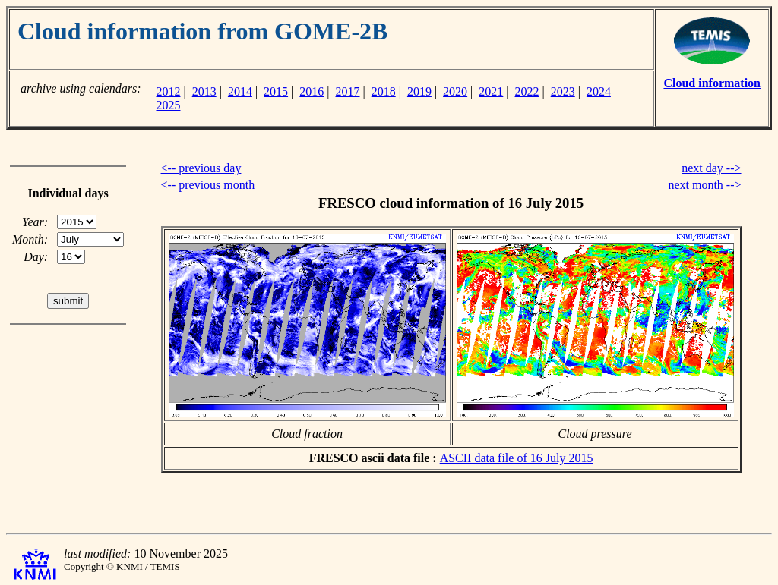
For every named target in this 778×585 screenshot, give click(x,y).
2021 (491, 91)
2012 (168, 91)
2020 (455, 91)
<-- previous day (201, 168)
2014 (240, 91)
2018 (384, 91)
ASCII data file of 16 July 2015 (516, 457)
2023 (563, 91)
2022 (527, 91)
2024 (599, 91)
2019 (419, 91)
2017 (348, 91)
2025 (168, 105)
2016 (311, 91)
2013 (204, 91)
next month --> (704, 184)
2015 (276, 91)
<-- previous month (208, 184)
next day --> (711, 168)
